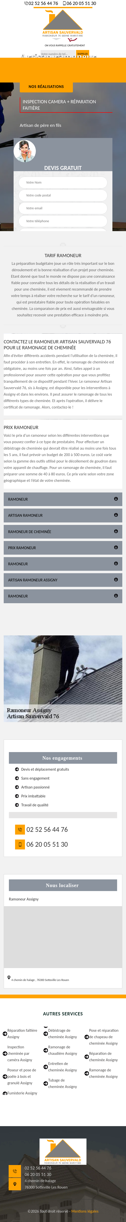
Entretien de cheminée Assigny (62, 1066)
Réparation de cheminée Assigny (103, 1056)
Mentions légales (84, 1211)
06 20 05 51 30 (80, 3)
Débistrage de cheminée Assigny (62, 1033)
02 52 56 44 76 (42, 3)
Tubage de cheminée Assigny (62, 1083)
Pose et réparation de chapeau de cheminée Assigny (104, 1037)
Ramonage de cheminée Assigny (103, 1073)
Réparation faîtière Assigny (22, 1033)
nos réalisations (46, 86)
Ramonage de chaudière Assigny (62, 1050)
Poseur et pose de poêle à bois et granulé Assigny (21, 1076)
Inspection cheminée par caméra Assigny (19, 1053)
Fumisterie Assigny (22, 1093)
